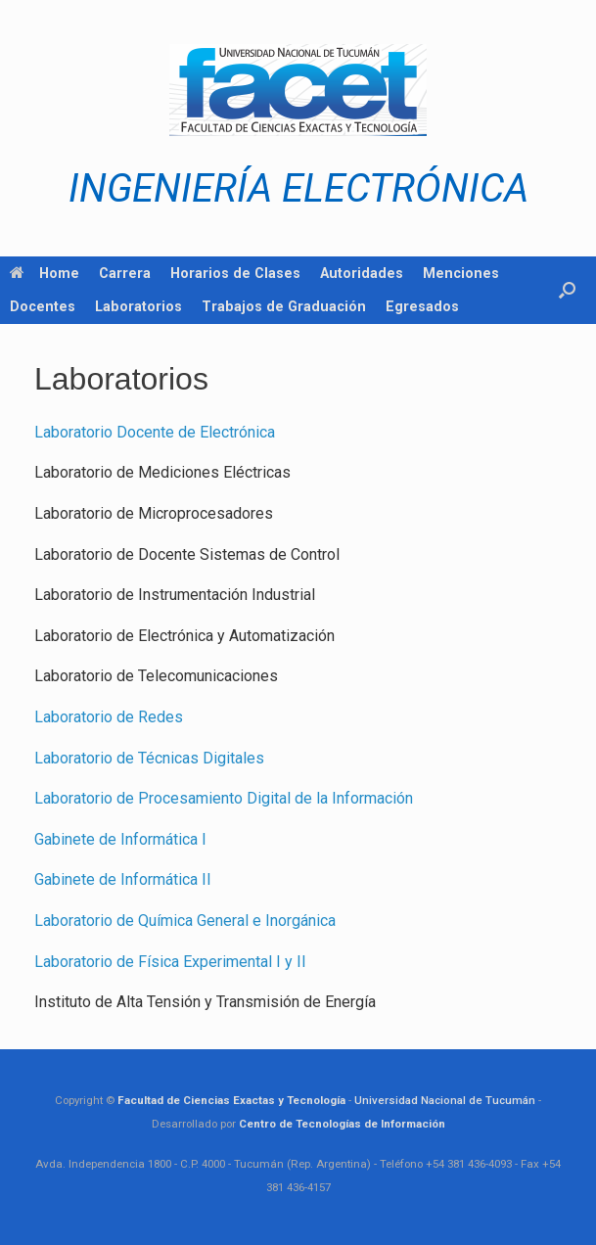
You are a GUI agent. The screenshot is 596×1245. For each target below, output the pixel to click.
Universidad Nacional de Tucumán (444, 1100)
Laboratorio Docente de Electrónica (154, 432)
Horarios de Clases (235, 273)
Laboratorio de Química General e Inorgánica (185, 920)
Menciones (461, 273)
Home (44, 273)
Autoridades (361, 273)
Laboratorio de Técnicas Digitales (149, 758)
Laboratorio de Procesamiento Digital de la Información (223, 798)
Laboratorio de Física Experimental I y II (170, 961)
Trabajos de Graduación (284, 306)
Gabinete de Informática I (120, 839)
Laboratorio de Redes (108, 717)
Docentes (42, 306)
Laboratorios (138, 306)
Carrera (125, 273)
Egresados (422, 306)
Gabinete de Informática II (122, 879)
